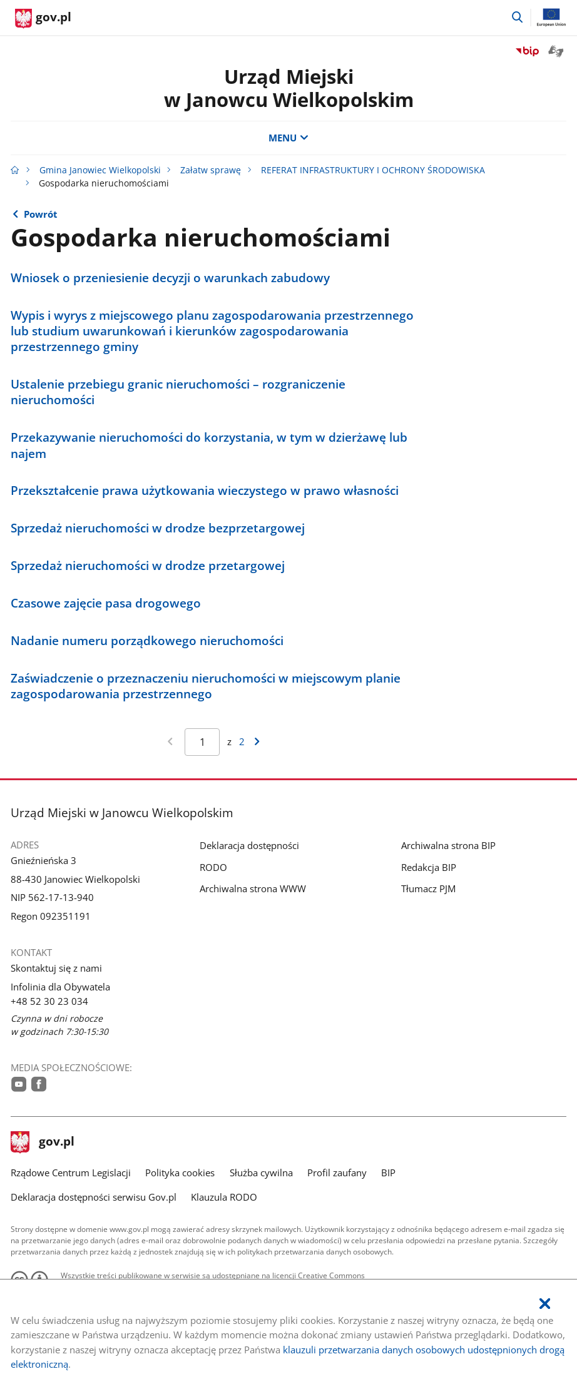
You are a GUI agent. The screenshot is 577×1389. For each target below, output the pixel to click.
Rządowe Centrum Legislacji (71, 1172)
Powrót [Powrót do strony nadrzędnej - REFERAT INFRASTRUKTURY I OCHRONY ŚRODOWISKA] (41, 214)
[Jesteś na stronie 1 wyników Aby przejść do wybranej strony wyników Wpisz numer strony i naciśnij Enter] (202, 742)
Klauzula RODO (224, 1197)
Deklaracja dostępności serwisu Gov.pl (93, 1197)
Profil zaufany (337, 1172)
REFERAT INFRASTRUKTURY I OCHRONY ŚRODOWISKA (373, 170)
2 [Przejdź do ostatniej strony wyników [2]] (242, 741)
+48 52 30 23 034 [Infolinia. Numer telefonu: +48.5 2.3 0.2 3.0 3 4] (49, 1001)
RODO (213, 867)
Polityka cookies (180, 1172)
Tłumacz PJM (428, 888)
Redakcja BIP (428, 867)
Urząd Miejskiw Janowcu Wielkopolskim (289, 88)
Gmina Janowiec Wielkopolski (100, 170)
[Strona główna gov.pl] (43, 19)
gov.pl (42, 1142)
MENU (288, 138)
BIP (388, 1172)
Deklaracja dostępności (249, 845)
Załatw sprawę (210, 170)
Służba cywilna (261, 1172)
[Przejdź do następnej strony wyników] (257, 742)
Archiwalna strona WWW (253, 888)
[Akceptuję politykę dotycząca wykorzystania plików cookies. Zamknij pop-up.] (544, 1304)
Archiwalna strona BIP (448, 845)
